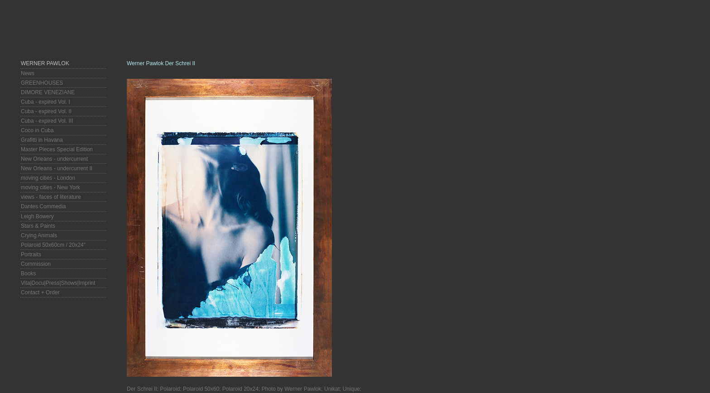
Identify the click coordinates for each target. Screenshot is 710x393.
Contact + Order (40, 292)
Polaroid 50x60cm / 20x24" (53, 245)
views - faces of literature (51, 197)
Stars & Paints (38, 226)
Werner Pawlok (45, 63)
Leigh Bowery (37, 216)
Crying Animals (39, 235)
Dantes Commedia (43, 206)
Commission (36, 264)
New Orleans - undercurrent (54, 159)
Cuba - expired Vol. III (47, 121)
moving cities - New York (50, 187)
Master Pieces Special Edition (57, 149)
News (27, 73)
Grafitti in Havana (42, 140)
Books (28, 273)
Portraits (31, 254)
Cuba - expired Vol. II (46, 111)
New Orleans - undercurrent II (56, 168)
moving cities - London (48, 178)
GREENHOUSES (42, 83)
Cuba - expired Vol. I (45, 102)
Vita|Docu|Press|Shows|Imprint (58, 283)
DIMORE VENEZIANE (48, 92)
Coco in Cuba (37, 130)
